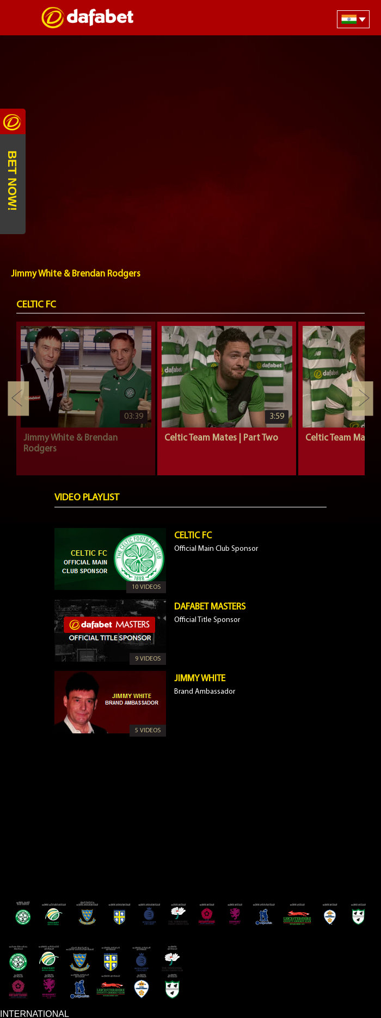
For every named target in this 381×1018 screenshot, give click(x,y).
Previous (18, 398)
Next (362, 398)
